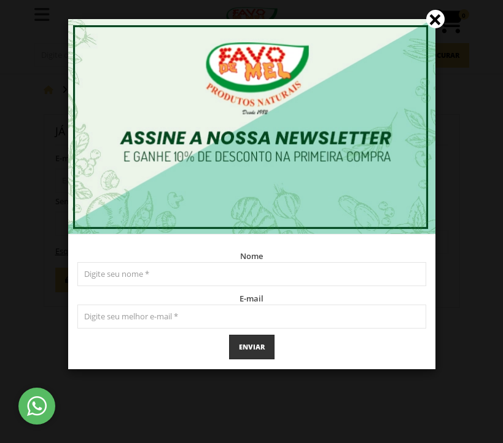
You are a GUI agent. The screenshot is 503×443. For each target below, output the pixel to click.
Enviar (252, 346)
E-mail (251, 298)
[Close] (435, 19)
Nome (251, 255)
